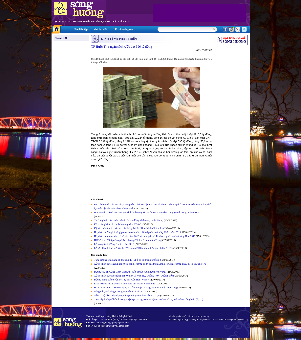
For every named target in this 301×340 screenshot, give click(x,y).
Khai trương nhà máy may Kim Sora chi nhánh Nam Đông (124, 283)
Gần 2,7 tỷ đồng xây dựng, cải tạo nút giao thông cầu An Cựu (127, 295)
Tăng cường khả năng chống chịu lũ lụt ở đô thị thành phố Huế (127, 259)
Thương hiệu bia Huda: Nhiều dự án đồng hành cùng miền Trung (128, 220)
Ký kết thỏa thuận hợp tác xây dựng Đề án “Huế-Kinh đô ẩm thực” (130, 228)
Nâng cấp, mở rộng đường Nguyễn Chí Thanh (118, 291)
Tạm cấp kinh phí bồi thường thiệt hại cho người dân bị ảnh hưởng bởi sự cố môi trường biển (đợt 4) (148, 299)
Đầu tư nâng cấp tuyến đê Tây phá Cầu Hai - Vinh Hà (122, 279)
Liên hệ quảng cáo (123, 29)
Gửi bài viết (100, 29)
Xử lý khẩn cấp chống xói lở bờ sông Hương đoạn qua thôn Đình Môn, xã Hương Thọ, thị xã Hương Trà (150, 263)
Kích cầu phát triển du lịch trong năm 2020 (117, 224)
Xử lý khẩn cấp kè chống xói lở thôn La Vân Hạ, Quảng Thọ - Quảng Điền (134, 275)
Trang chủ (61, 37)
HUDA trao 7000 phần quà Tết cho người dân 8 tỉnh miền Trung (128, 240)
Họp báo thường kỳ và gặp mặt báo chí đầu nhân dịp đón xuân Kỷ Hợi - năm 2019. (138, 232)
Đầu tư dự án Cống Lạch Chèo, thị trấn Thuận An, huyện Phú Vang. (130, 271)
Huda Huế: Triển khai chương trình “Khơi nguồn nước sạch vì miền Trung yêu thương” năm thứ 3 (146, 212)
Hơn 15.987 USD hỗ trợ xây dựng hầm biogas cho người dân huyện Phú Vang (135, 287)
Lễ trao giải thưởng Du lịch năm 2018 (114, 243)
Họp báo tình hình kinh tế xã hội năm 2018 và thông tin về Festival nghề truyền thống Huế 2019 (144, 236)
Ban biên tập (81, 29)
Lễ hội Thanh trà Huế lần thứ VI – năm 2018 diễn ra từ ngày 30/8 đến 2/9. (133, 247)
